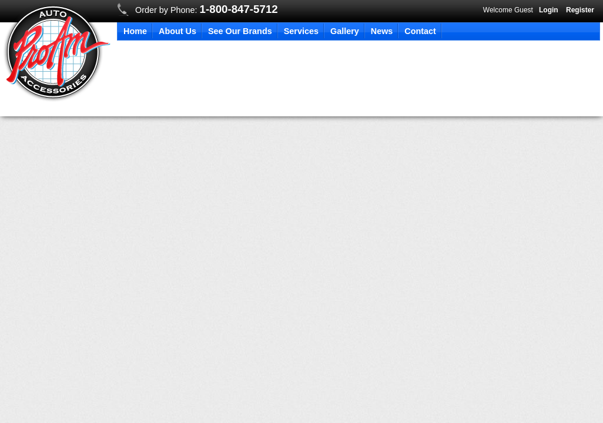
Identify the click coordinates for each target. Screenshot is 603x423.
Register (580, 10)
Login (548, 10)
